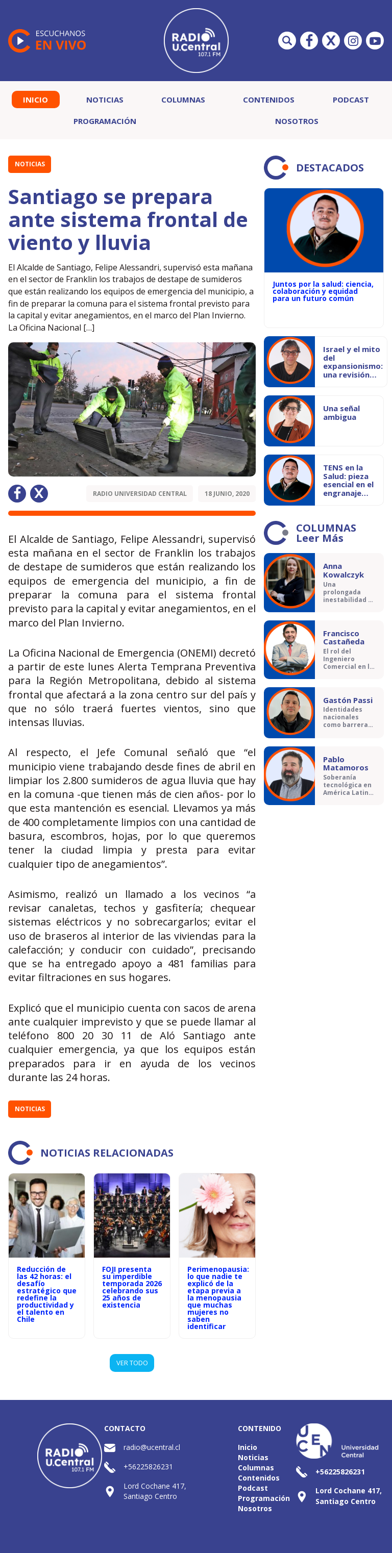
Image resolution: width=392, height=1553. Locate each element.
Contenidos (269, 99)
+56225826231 (148, 1466)
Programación (105, 121)
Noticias (105, 99)
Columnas (183, 99)
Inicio (35, 99)
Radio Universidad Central (140, 493)
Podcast (351, 99)
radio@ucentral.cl (152, 1447)
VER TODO (132, 1362)
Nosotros (296, 121)
